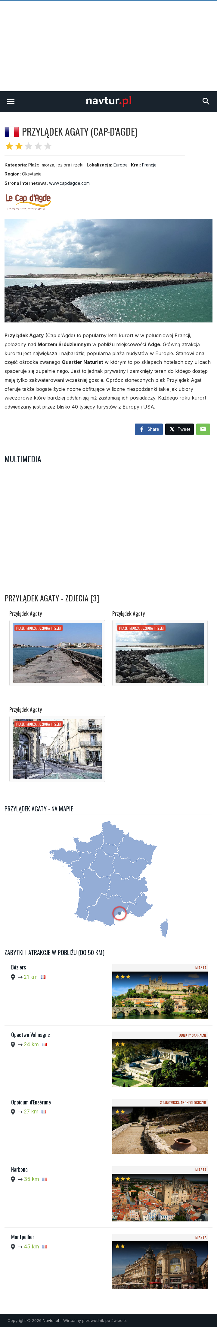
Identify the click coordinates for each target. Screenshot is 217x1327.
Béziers (18, 967)
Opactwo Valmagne (30, 1034)
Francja (149, 164)
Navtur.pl (51, 1320)
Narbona (19, 1169)
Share (148, 429)
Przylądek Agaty (25, 613)
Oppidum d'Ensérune (31, 1102)
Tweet (179, 429)
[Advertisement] (108, 46)
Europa (120, 164)
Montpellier (22, 1237)
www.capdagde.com (69, 183)
